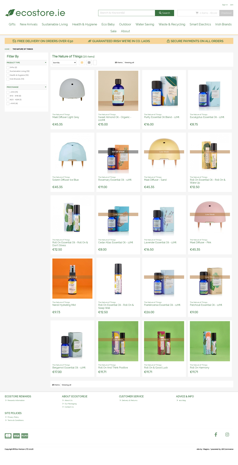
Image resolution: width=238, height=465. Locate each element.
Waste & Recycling (172, 24)
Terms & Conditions (14, 420)
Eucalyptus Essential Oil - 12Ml (207, 117)
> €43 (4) (14, 103)
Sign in (225, 5)
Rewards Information (15, 400)
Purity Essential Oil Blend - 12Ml (161, 117)
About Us (67, 400)
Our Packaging (69, 404)
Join (231, 5)
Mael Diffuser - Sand (155, 179)
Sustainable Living (55, 24)
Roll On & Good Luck (156, 367)
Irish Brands (223, 24)
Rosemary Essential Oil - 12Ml (114, 179)
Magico (206, 449)
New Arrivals (28, 24)
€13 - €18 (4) (15, 96)
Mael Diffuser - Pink (200, 242)
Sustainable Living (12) (19, 71)
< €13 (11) (14, 92)
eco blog (181, 400)
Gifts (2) (13, 67)
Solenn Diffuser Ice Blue (65, 179)
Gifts (12, 24)
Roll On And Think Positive (113, 367)
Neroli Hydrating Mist (64, 305)
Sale (113, 31)
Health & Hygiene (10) (19, 75)
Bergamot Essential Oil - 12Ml (68, 367)
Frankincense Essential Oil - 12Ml (162, 305)
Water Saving (145, 24)
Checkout (226, 13)
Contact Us (68, 407)
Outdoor (125, 24)
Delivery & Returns (129, 400)
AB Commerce (227, 449)
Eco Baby (108, 24)
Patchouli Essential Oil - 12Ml (206, 305)
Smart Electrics (200, 24)
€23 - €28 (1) (15, 100)
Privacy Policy (12, 417)
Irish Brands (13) (17, 79)
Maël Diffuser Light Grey (65, 117)
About (125, 31)
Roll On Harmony (199, 367)
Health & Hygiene (84, 24)
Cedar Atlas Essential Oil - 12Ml (115, 242)
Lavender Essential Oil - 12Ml (160, 242)
